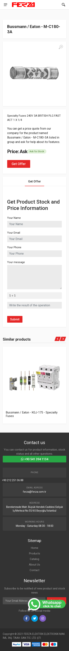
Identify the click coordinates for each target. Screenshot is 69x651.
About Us (34, 564)
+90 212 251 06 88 (12, 480)
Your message (16, 262)
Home (34, 548)
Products (34, 553)
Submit (15, 319)
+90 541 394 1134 (34, 459)
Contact (34, 570)
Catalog (34, 559)
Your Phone (14, 247)
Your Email (13, 232)
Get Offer (19, 164)
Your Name (14, 218)
